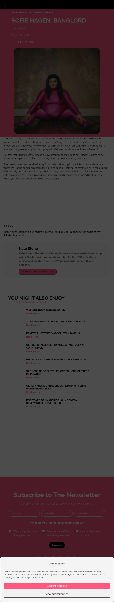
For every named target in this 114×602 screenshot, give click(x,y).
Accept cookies (57, 586)
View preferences (56, 594)
